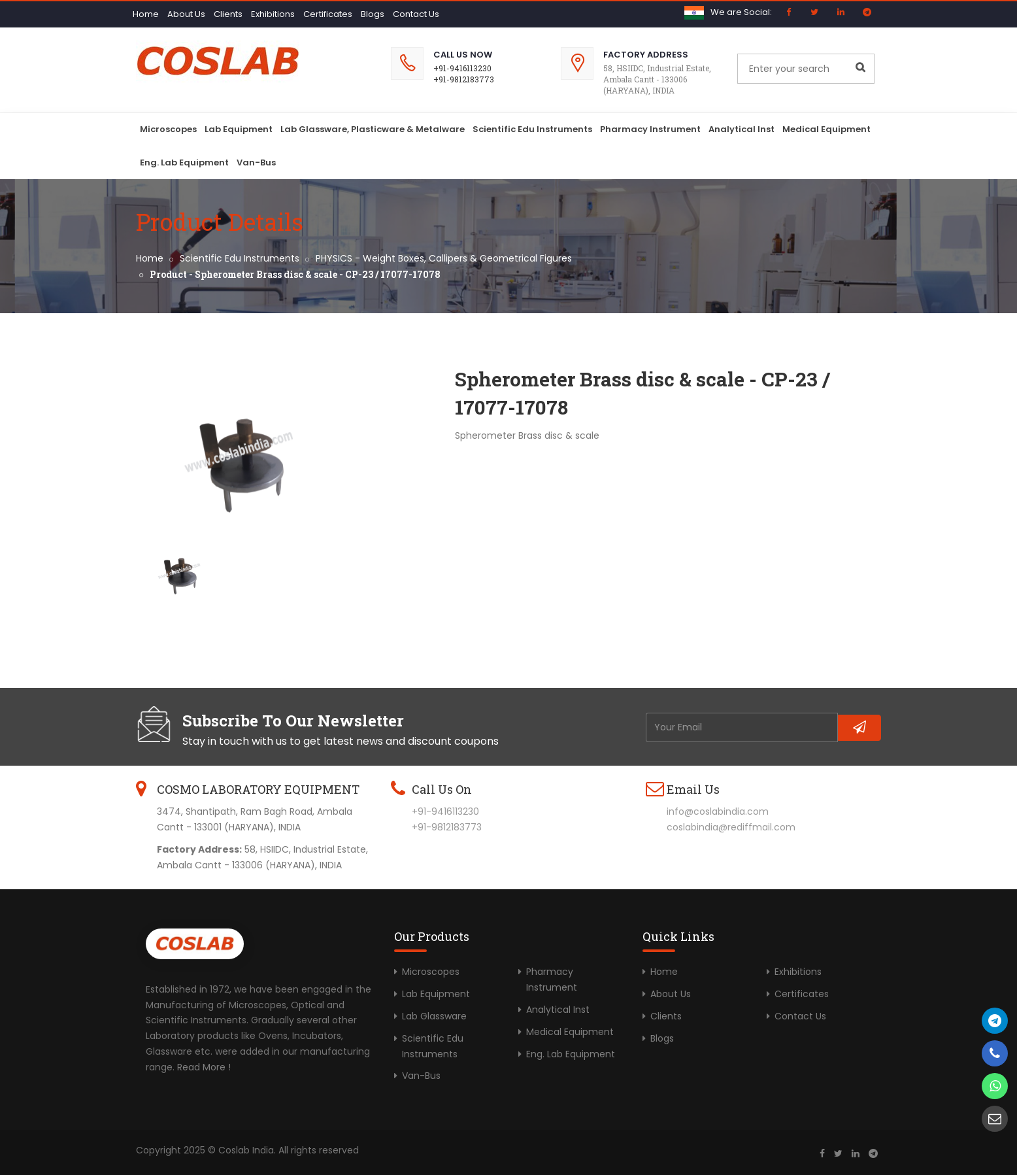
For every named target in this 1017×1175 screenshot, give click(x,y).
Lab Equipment (239, 129)
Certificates (327, 14)
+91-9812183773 (463, 79)
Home (146, 14)
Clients (228, 14)
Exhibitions (273, 14)
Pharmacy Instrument (650, 129)
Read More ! (204, 1067)
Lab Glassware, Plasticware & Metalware (372, 129)
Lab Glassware (434, 1016)
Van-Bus (256, 162)
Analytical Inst (742, 129)
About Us (186, 14)
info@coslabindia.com (718, 811)
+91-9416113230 (462, 68)
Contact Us (416, 14)
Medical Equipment (826, 129)
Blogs (372, 14)
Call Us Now (462, 54)
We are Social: (741, 12)
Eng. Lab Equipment (184, 162)
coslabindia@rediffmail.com (731, 827)
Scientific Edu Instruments (532, 129)
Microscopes (168, 129)
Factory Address (645, 54)
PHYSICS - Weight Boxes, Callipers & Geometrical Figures (444, 258)
